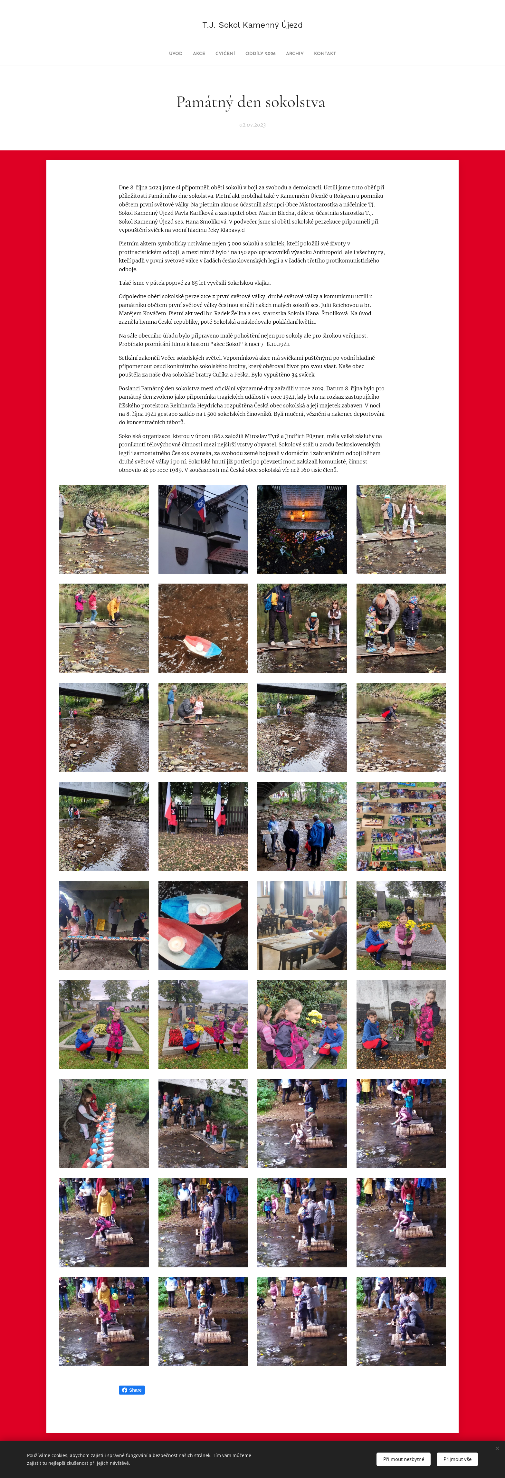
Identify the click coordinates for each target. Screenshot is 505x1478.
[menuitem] (167, 54)
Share (132, 1390)
